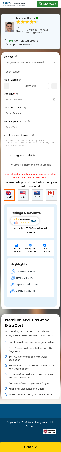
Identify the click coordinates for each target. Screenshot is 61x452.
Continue (30, 447)
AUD (37, 196)
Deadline (11, 94)
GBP (8, 196)
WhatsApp (48, 4)
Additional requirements (19, 135)
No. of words (12, 79)
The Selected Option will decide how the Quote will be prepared (30, 186)
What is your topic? (16, 121)
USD (23, 196)
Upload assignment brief (19, 157)
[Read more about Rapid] (23, 433)
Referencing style (15, 107)
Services (10, 56)
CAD (51, 196)
